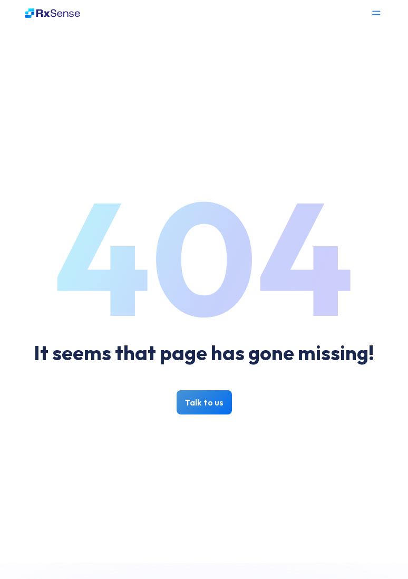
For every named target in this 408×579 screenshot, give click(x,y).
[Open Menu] (376, 13)
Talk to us (204, 402)
